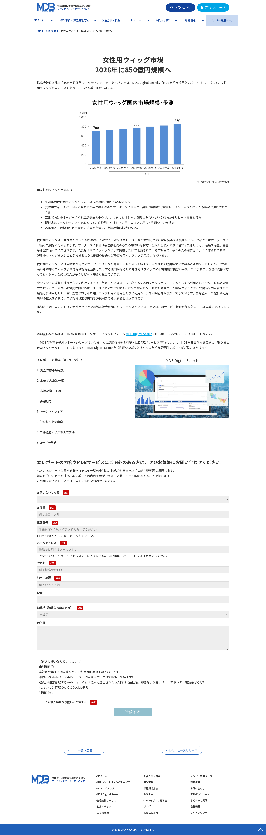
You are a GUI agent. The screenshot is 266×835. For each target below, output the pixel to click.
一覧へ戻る (85, 750)
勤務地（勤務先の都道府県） (55, 607)
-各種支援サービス (106, 800)
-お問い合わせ (197, 788)
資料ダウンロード (215, 7)
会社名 (41, 563)
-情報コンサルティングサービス (113, 782)
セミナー (136, 20)
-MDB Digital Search (108, 794)
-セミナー (147, 794)
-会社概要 (194, 806)
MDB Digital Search (139, 334)
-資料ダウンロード (199, 794)
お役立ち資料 (163, 20)
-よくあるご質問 (198, 800)
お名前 (41, 507)
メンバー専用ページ (222, 20)
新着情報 (190, 20)
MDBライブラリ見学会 (154, 800)
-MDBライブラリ (105, 788)
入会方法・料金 (111, 20)
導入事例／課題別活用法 (74, 20)
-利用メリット (103, 806)
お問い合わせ (182, 7)
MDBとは (39, 20)
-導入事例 (147, 782)
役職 (39, 593)
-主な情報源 (102, 812)
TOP (38, 31)
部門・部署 (44, 578)
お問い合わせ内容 (48, 492)
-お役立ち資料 (150, 812)
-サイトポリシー (198, 812)
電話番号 (42, 522)
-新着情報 (194, 782)
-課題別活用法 (150, 788)
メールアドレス (46, 542)
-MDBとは (101, 776)
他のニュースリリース (182, 750)
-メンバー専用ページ (200, 776)
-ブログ (146, 806)
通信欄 (41, 622)
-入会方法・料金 (151, 776)
